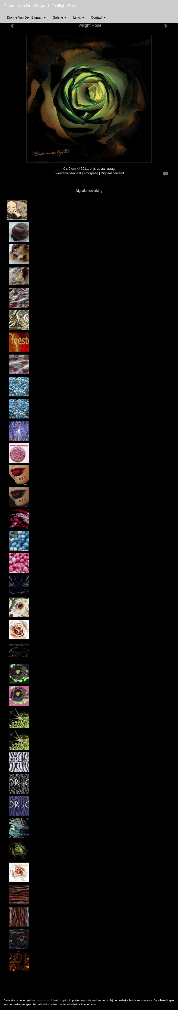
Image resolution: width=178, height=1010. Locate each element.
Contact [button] (98, 17)
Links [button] (78, 17)
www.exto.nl (44, 1000)
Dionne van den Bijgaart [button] (26, 17)
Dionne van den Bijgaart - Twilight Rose (40, 5)
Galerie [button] (59, 17)
